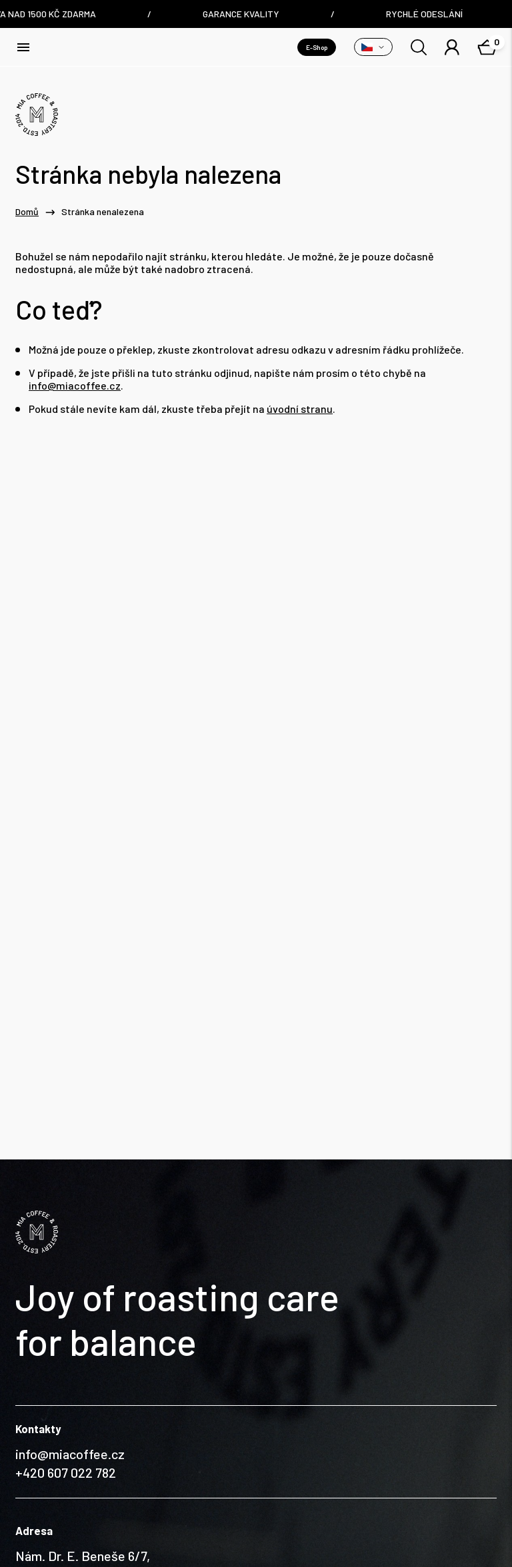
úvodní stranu (300, 408)
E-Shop (316, 47)
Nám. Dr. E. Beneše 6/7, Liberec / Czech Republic (87, 1473)
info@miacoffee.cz (75, 385)
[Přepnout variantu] (373, 47)
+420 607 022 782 (65, 1381)
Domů (27, 211)
